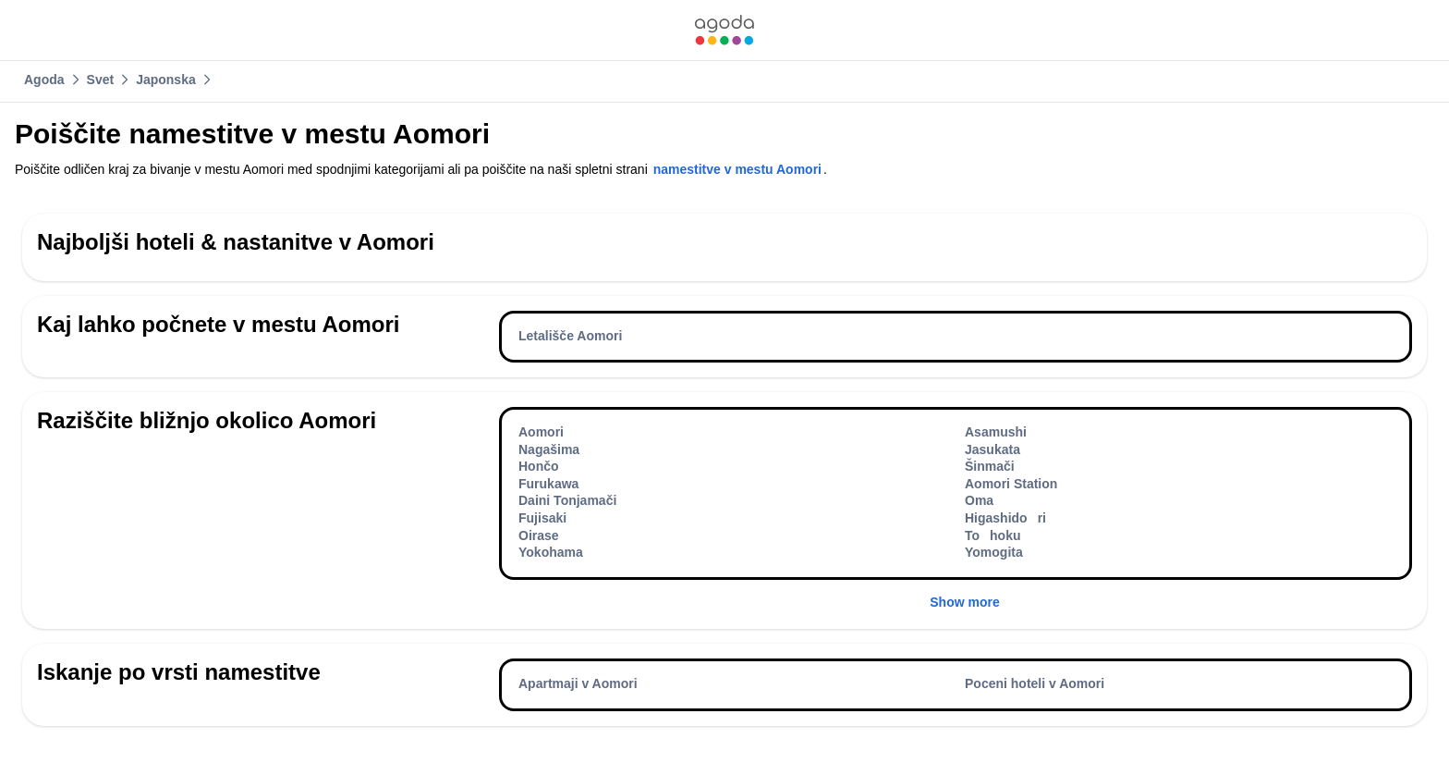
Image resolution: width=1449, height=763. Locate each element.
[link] (724, 30)
